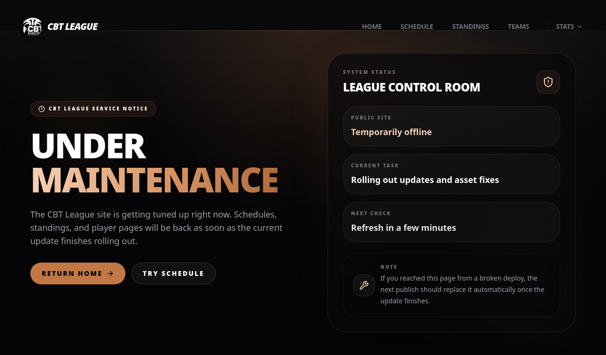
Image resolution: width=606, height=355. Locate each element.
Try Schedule (174, 273)
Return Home (78, 273)
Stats (569, 26)
